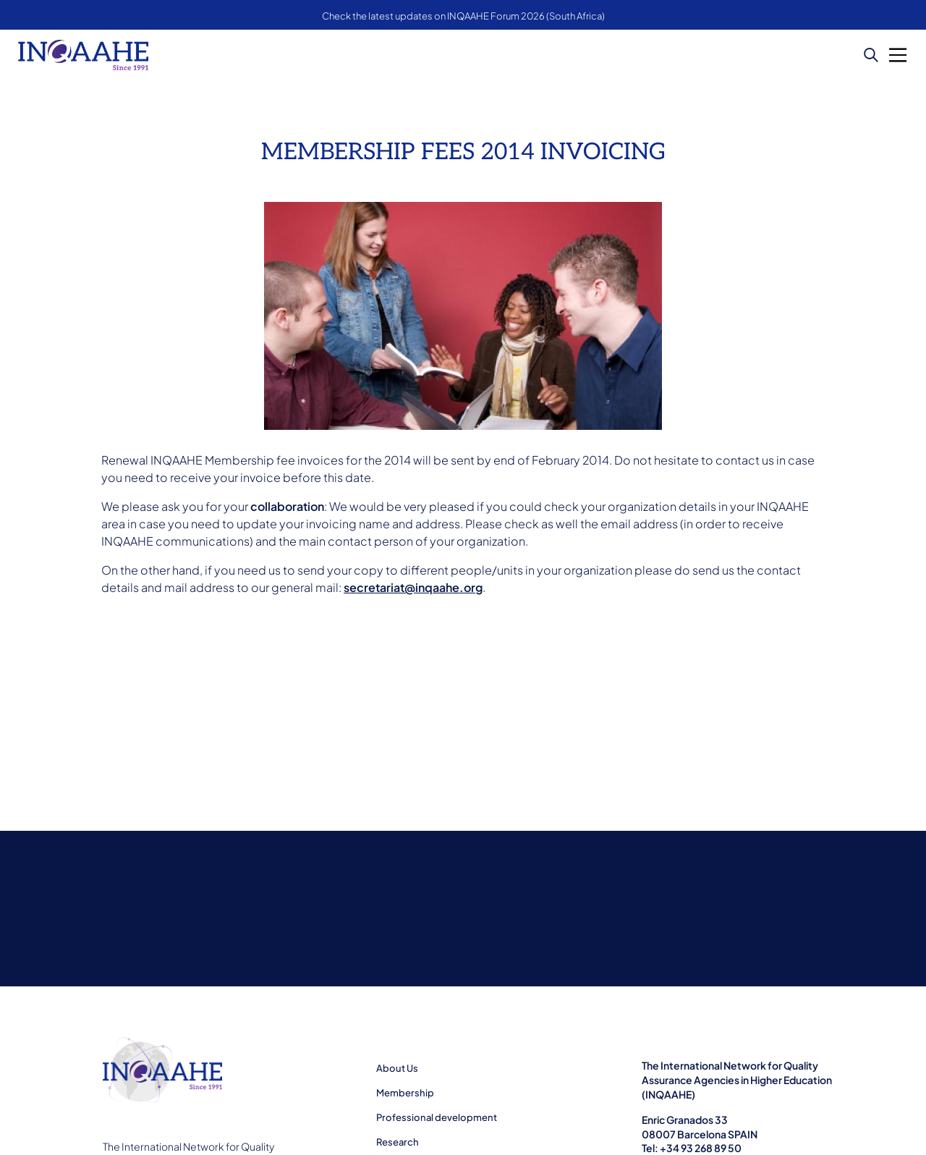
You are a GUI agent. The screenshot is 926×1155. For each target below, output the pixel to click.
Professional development (436, 1117)
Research (397, 1142)
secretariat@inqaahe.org (413, 587)
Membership (405, 1093)
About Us (397, 1068)
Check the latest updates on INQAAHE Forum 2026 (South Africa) (463, 16)
